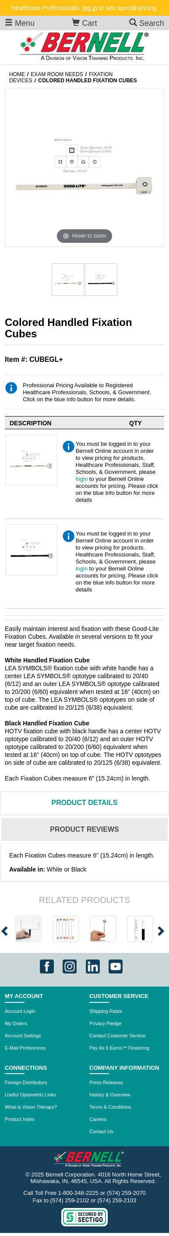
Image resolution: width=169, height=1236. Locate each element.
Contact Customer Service (117, 1035)
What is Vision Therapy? (31, 1107)
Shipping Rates (105, 1011)
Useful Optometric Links (30, 1094)
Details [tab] (85, 802)
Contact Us (101, 1131)
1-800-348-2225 (78, 1193)
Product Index (20, 1119)
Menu (20, 23)
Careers (97, 1119)
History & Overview (109, 1094)
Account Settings (23, 1035)
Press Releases (106, 1082)
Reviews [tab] (84, 829)
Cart (84, 23)
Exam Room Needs (57, 74)
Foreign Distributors (26, 1082)
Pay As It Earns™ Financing (119, 1047)
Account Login (20, 1011)
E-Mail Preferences (25, 1047)
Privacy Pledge (105, 1023)
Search (146, 23)
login (82, 479)
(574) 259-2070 (126, 1193)
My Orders (16, 1023)
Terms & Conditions (110, 1107)
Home (17, 74)
